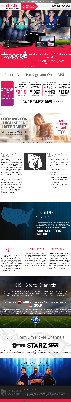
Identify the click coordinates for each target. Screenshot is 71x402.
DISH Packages (50, 1)
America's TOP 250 (64, 83)
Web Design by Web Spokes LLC (42, 400)
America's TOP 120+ (35, 83)
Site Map (23, 1)
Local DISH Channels (46, 214)
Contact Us (30, 1)
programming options (16, 268)
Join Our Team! (35, 362)
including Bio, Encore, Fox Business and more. (64, 88)
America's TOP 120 (21, 83)
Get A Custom (28, 6)
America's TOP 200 (50, 83)
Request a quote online (55, 268)
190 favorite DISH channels (21, 85)
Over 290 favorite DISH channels (64, 85)
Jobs (18, 1)
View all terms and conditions (31, 389)
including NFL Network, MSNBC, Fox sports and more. (50, 88)
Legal (35, 1)
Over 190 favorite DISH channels (35, 85)
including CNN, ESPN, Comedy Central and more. (21, 88)
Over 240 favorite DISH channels (49, 85)
